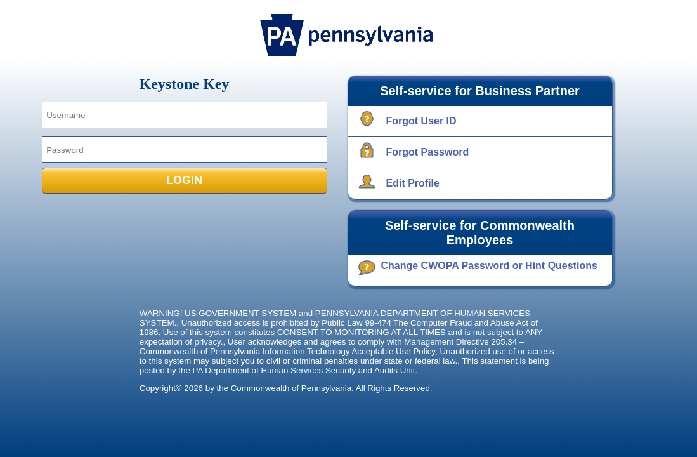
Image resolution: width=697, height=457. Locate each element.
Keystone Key (185, 84)
